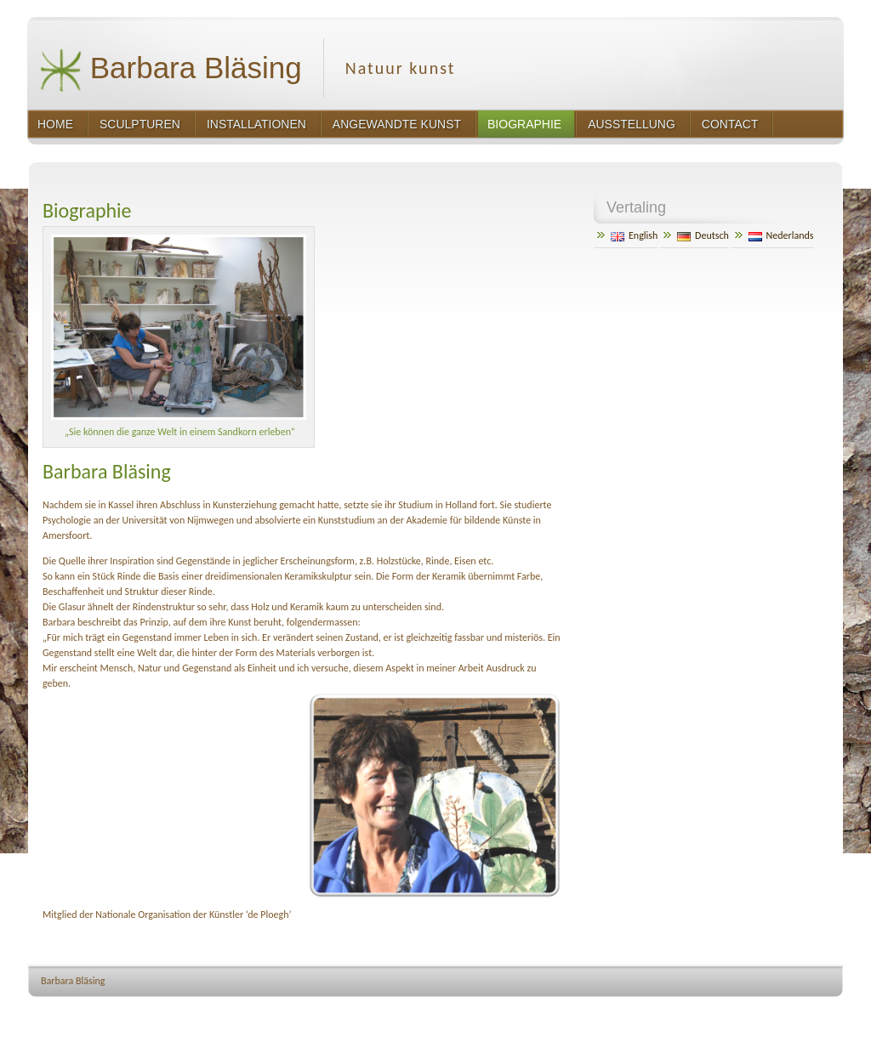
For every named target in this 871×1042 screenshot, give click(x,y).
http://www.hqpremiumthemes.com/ (778, 1012)
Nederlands (781, 235)
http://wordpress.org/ (658, 1012)
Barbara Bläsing (170, 70)
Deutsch (703, 235)
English (634, 235)
